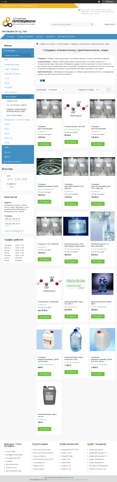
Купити (46, 144)
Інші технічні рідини (14, 115)
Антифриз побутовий (14, 455)
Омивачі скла (12, 101)
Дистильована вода (13, 471)
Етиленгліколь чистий (74, 126)
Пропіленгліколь (12, 464)
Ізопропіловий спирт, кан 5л (47, 415)
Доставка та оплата (66, 36)
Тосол (6, 78)
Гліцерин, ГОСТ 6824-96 (48, 244)
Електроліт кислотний (42, 450)
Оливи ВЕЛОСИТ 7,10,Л (69, 450)
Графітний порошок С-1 (98, 453)
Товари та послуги (25, 36)
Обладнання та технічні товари (17, 120)
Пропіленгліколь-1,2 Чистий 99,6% (100, 245)
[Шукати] (92, 24)
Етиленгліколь (11, 468)
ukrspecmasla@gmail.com (14, 231)
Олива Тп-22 (66, 469)
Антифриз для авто (13, 458)
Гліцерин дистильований (45, 127)
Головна (10, 36)
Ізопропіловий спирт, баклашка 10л (74, 358)
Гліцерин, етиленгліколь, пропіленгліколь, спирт (17, 110)
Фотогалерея (9, 50)
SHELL (6, 129)
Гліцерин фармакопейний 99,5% (48, 185)
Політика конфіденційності (77, 480)
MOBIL (7, 124)
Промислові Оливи (11, 64)
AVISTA (7, 133)
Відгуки (7, 157)
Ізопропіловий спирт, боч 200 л (74, 303)
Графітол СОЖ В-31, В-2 (97, 469)
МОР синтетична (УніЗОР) (43, 453)
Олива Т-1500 (66, 453)
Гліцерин (9, 461)
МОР (6, 60)
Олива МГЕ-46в (67, 456)
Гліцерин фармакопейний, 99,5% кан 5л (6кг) (48, 359)
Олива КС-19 (66, 466)
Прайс (6, 147)
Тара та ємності (10, 92)
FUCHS (7, 143)
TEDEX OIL (8, 138)
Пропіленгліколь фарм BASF (101, 303)
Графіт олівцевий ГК (96, 459)
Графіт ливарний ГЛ (96, 462)
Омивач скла (38, 466)
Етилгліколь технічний (48, 302)
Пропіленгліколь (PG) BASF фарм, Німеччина (74, 245)
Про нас (39, 36)
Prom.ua (70, 478)
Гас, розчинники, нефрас (17, 105)
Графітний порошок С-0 (98, 456)
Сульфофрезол (39, 462)
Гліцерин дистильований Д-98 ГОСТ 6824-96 (100, 186)
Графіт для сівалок (96, 450)
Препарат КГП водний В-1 (99, 466)
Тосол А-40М (10, 451)
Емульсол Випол (40, 456)
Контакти (50, 36)
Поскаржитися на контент (57, 480)
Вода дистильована (12, 74)
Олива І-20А (65, 459)
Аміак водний (39, 469)
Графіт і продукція (11, 69)
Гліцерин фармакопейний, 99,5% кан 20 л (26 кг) (101, 359)
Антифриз (8, 87)
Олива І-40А (65, 462)
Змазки (7, 83)
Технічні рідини (10, 96)
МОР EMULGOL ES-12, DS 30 (44, 459)
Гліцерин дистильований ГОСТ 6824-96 (74, 186)
